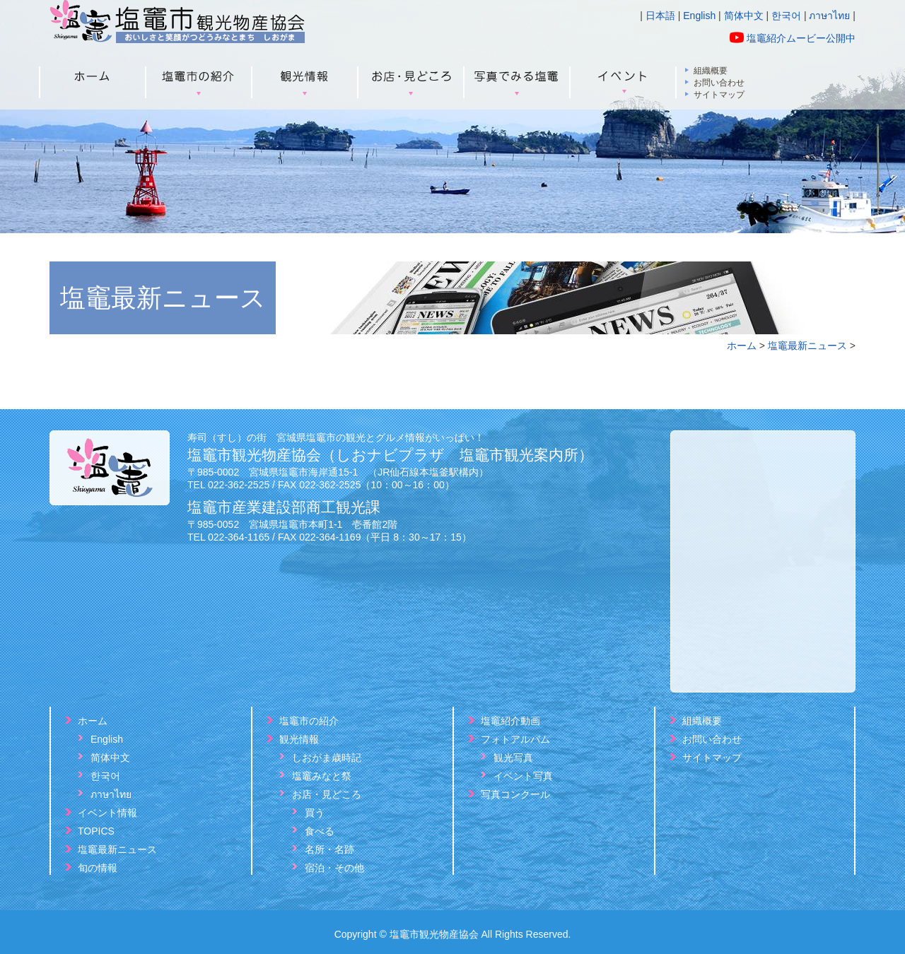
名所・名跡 (329, 849)
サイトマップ (719, 95)
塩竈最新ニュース (807, 345)
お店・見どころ (326, 794)
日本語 (660, 15)
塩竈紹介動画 (510, 720)
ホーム (742, 345)
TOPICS (96, 831)
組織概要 (711, 71)
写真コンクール (515, 794)
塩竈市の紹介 (309, 720)
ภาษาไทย (829, 15)
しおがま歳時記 (326, 757)
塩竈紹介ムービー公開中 (801, 38)
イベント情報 (107, 812)
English (699, 15)
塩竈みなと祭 (321, 776)
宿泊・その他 (334, 867)
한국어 (786, 15)
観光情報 (299, 739)
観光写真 (513, 757)
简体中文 (744, 15)
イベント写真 (523, 776)
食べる (319, 831)
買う (315, 812)
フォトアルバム (515, 739)
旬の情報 (97, 867)
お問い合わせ (719, 83)
